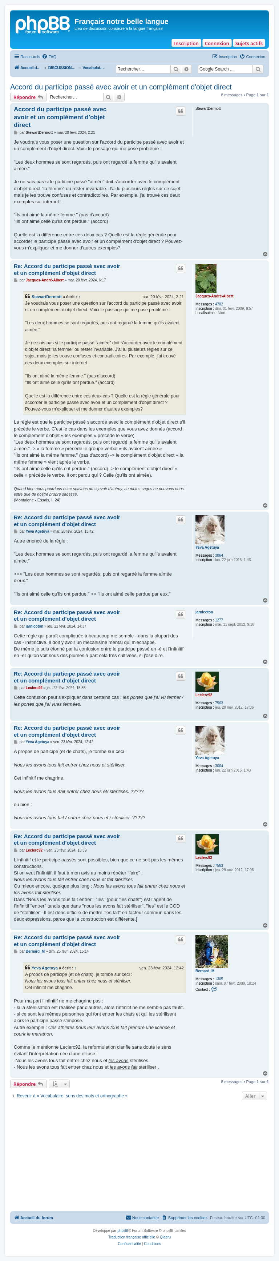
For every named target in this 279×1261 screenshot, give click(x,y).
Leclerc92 (203, 695)
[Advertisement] (139, 1157)
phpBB (122, 1231)
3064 (219, 555)
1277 (219, 620)
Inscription (186, 43)
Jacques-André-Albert (214, 296)
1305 (219, 979)
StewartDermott (47, 297)
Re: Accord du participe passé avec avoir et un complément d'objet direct (67, 269)
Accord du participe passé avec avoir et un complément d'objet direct (121, 87)
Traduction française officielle (131, 1237)
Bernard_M (204, 971)
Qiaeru (165, 1237)
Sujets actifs (249, 43)
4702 (219, 304)
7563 (219, 703)
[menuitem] (49, 56)
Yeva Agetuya (207, 547)
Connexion (217, 43)
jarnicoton (204, 612)
